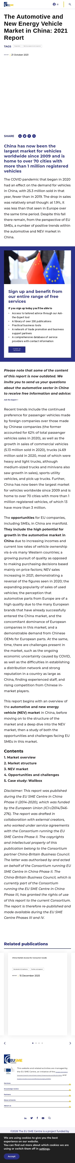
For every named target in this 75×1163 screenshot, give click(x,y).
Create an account (25, 333)
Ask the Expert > (18, 384)
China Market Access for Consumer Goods (32, 946)
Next (69, 1029)
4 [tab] (44, 1029)
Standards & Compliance (25, 955)
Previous (5, 1029)
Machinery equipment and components (42, 60)
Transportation (12, 60)
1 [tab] (30, 1029)
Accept (11, 1156)
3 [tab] (39, 1029)
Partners (10, 1097)
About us (11, 1114)
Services (10, 1080)
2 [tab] (35, 1029)
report (8, 69)
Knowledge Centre (18, 1089)
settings (44, 1149)
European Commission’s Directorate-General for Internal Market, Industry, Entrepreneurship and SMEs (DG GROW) (44, 1064)
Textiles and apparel (51, 955)
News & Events (15, 1106)
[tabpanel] (37, 979)
